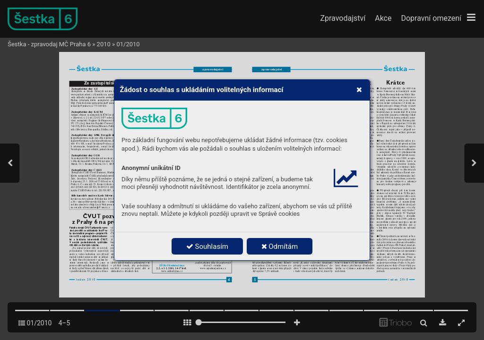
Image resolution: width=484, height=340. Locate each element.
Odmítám (279, 246)
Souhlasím (207, 246)
